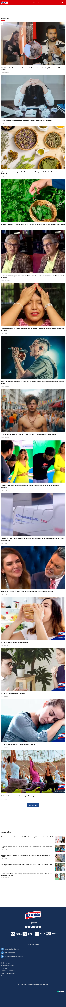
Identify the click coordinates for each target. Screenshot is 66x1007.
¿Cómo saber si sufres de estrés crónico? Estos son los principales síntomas (26, 120)
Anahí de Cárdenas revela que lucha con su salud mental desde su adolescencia (27, 591)
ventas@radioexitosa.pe (12, 949)
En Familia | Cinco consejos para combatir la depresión (18, 745)
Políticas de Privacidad (8, 973)
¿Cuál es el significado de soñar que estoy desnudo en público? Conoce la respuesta (28, 434)
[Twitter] (29, 927)
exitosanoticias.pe (10, 953)
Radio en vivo (5, 976)
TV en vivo (4, 968)
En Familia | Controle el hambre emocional (14, 642)
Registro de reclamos (7, 965)
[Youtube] (32, 927)
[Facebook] (26, 927)
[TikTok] (39, 927)
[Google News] (37, 927)
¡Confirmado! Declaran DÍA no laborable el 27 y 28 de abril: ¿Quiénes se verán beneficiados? (27, 837)
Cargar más (33, 805)
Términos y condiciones (8, 971)
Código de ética (5, 963)
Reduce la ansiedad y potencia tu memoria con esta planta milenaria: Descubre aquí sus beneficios (33, 225)
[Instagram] (34, 927)
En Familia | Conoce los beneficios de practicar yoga (18, 796)
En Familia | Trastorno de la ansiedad (13, 693)
